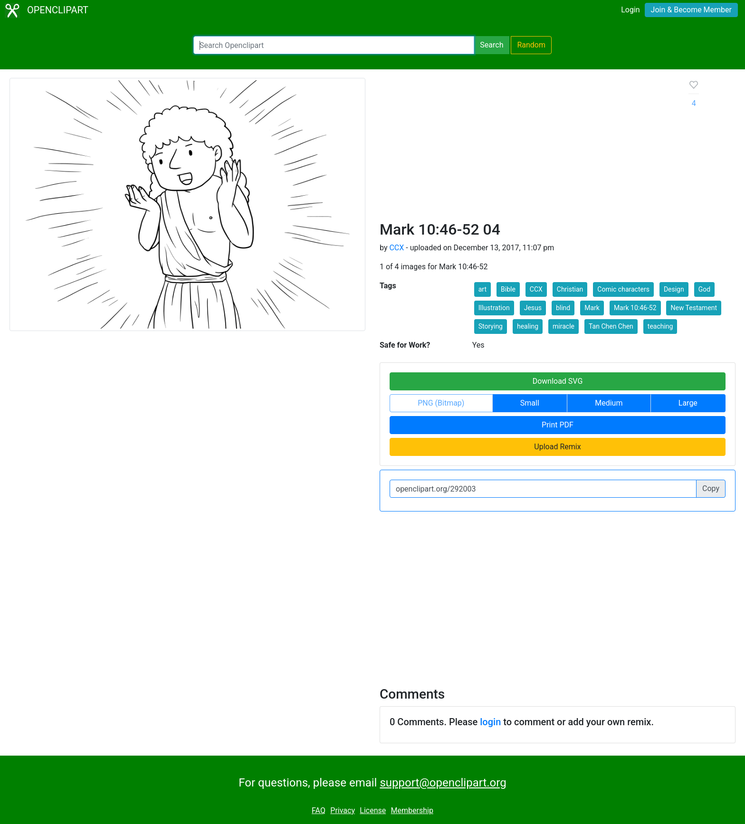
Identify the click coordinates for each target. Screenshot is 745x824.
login (490, 722)
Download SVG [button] (558, 381)
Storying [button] (490, 326)
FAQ (318, 810)
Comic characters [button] (623, 289)
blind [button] (563, 308)
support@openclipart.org (443, 782)
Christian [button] (570, 289)
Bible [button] (508, 289)
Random (531, 44)
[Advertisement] (527, 149)
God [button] (704, 289)
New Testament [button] (693, 308)
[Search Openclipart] (333, 45)
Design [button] (674, 289)
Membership (412, 810)
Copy (710, 488)
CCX (396, 247)
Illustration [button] (494, 308)
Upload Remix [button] (557, 446)
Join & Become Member (691, 9)
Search (491, 44)
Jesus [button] (533, 308)
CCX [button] (536, 289)
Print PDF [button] (557, 424)
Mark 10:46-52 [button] (635, 308)
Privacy (342, 810)
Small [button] (529, 402)
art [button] (482, 289)
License (373, 810)
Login (630, 9)
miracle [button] (563, 326)
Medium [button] (608, 402)
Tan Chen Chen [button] (611, 326)
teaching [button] (660, 326)
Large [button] (687, 402)
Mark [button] (592, 308)
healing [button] (527, 326)
